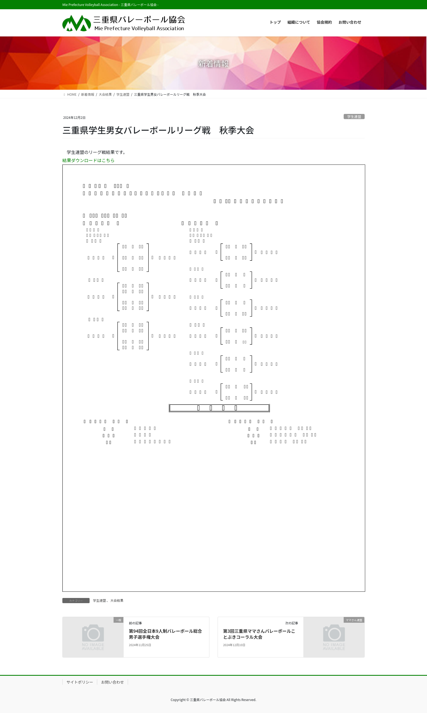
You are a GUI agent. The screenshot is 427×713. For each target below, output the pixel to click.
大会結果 (116, 600)
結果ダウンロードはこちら (88, 160)
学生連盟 (354, 116)
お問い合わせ (112, 682)
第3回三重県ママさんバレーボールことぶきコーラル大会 (259, 634)
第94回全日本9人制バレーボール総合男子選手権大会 (165, 634)
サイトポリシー (79, 682)
